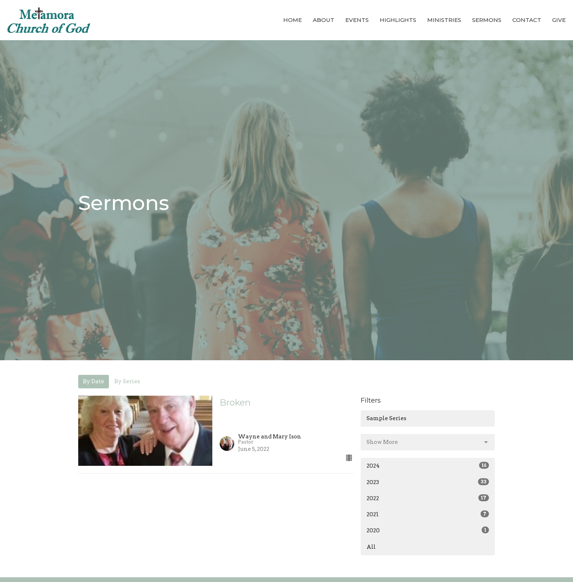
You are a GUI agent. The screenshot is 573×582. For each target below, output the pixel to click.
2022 (428, 498)
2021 (428, 514)
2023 (428, 482)
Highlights (398, 19)
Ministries (444, 19)
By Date (93, 381)
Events (357, 19)
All (371, 547)
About (323, 19)
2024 (428, 465)
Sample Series (386, 418)
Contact (526, 19)
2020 (428, 530)
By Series (127, 381)
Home (292, 19)
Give (559, 19)
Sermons (486, 19)
